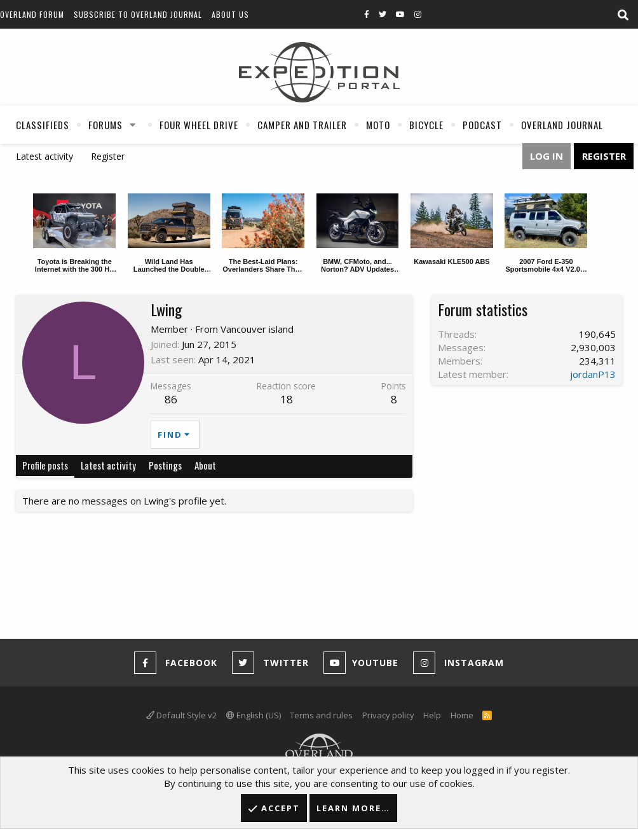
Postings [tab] (165, 465)
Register (108, 156)
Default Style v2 (181, 715)
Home (462, 715)
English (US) (253, 715)
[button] (133, 125)
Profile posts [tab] (45, 465)
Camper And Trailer (302, 125)
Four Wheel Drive (199, 125)
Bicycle (426, 125)
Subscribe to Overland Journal (138, 14)
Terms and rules (321, 715)
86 (171, 399)
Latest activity (44, 156)
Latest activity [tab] (108, 465)
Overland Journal (562, 125)
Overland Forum (32, 14)
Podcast (482, 125)
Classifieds (42, 125)
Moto (378, 125)
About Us (230, 14)
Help (432, 715)
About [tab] (205, 465)
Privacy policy (388, 715)
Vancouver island (257, 329)
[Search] (623, 15)
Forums (105, 125)
